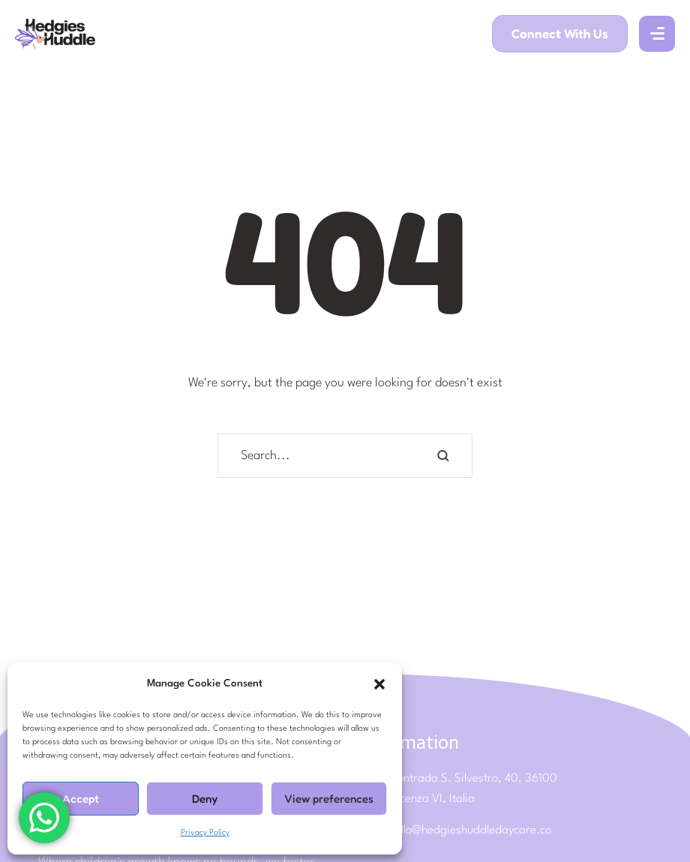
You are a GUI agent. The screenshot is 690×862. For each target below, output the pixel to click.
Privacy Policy (205, 833)
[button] (379, 684)
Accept (80, 798)
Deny (205, 798)
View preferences (329, 798)
